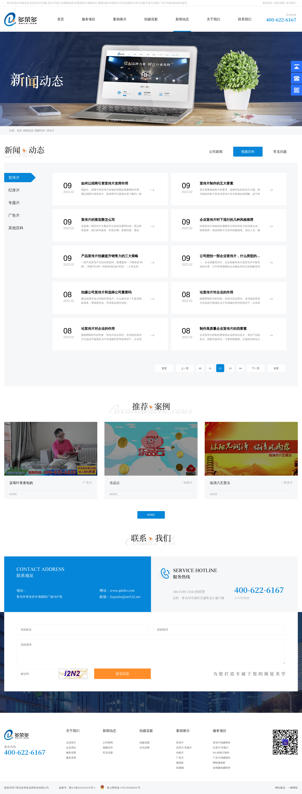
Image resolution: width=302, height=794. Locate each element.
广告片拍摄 (270, 120)
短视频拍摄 (157, 120)
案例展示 (119, 19)
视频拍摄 (199, 120)
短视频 (180, 767)
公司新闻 (216, 151)
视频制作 (186, 120)
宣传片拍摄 (127, 120)
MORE (151, 514)
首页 (60, 19)
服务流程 (71, 757)
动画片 (180, 752)
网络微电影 (219, 762)
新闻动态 (182, 19)
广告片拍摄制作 (221, 757)
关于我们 (213, 19)
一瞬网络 (293, 787)
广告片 (180, 757)
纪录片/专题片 (184, 747)
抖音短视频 (225, 120)
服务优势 (71, 752)
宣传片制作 (142, 120)
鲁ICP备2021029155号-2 (82, 787)
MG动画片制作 (221, 752)
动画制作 (212, 120)
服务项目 (268, 2)
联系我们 (291, 2)
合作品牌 (144, 747)
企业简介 (71, 742)
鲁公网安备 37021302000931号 (123, 787)
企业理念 (71, 747)
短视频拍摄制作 (221, 767)
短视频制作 (172, 120)
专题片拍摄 (255, 120)
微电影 (180, 762)
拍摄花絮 (151, 19)
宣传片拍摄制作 (221, 742)
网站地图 (280, 2)
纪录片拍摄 (240, 120)
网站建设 (280, 787)
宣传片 (180, 742)
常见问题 (280, 151)
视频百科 (40, 130)
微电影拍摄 (286, 120)
